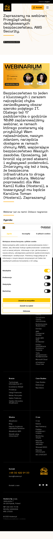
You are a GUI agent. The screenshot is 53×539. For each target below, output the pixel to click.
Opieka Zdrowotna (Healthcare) (16, 402)
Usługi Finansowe (15, 392)
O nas (38, 417)
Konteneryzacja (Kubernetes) (41, 325)
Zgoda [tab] (9, 234)
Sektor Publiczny (15, 398)
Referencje (40, 385)
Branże (11, 378)
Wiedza (12, 417)
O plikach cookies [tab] (43, 234)
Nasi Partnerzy (41, 426)
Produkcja (12, 390)
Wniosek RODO (41, 447)
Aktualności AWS (15, 431)
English (44, 2)
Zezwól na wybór (26, 306)
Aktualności (13, 421)
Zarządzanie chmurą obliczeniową (40, 319)
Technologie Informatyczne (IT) (15, 383)
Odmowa (26, 311)
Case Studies (41, 378)
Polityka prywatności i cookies (40, 431)
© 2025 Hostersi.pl (10, 516)
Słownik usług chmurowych (14, 435)
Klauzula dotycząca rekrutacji (39, 442)
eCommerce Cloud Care (40, 363)
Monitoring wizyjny (39, 437)
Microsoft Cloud (41, 359)
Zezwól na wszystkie (26, 301)
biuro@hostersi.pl (15, 476)
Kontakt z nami (14, 485)
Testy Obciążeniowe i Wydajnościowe (41, 355)
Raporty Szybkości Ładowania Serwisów (16, 427)
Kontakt (37, 7)
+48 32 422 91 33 (19, 473)
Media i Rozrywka (15, 395)
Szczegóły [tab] (26, 234)
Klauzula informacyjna (40, 451)
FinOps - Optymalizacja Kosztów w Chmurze (41, 347)
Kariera (38, 424)
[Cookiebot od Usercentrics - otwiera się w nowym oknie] (40, 227)
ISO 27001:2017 (41, 455)
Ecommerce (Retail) (16, 387)
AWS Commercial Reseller (40, 333)
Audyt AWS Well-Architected (40, 340)
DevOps (39, 329)
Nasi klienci (40, 388)
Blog (10, 424)
